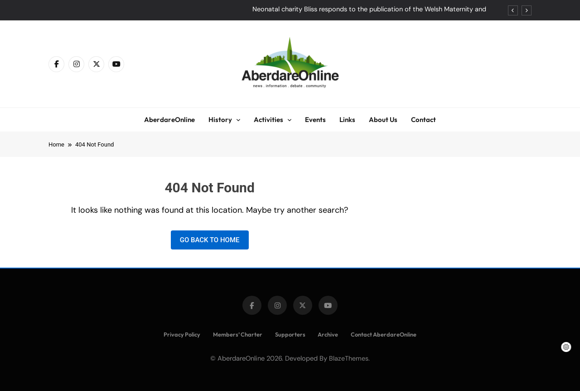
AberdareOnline (169, 119)
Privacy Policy (182, 334)
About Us (383, 119)
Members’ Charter (237, 334)
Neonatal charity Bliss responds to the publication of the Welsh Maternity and (369, 9)
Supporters (290, 334)
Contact (423, 119)
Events (315, 119)
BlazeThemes (348, 358)
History (220, 119)
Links (347, 119)
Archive (328, 334)
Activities (268, 119)
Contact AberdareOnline (383, 334)
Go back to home (210, 240)
